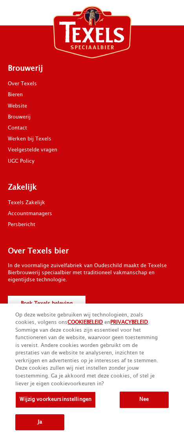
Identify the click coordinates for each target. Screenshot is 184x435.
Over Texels (22, 83)
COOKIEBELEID (85, 324)
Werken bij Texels (29, 139)
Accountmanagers (30, 213)
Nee (144, 401)
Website (17, 106)
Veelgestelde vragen (32, 149)
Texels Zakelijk (26, 202)
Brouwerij (19, 117)
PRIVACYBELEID (129, 324)
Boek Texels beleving (47, 303)
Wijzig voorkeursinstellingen (55, 401)
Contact (17, 128)
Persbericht (21, 224)
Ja (40, 423)
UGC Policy (21, 161)
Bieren (15, 94)
